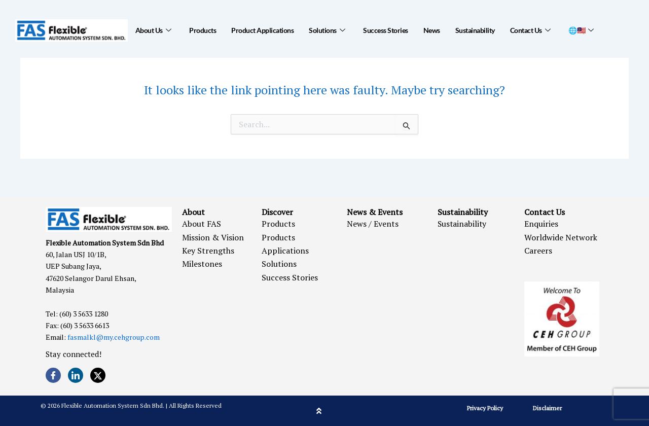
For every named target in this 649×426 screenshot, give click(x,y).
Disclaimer (547, 408)
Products (202, 30)
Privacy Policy (485, 408)
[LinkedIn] (75, 375)
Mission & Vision (213, 237)
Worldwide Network (560, 237)
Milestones (202, 263)
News (431, 30)
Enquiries (541, 223)
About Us (153, 30)
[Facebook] (53, 375)
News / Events (373, 223)
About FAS (201, 223)
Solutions (327, 30)
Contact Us (530, 30)
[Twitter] (97, 375)
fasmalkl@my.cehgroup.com (113, 337)
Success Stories (385, 30)
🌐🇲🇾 (581, 30)
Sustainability (475, 30)
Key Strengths (208, 250)
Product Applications (262, 30)
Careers (538, 250)
